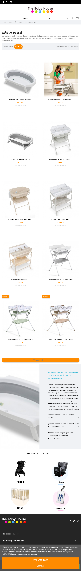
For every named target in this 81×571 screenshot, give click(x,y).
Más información (9, 554)
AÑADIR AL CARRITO (20, 105)
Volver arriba (40, 360)
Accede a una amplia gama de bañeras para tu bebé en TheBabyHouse (63, 435)
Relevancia (9, 46)
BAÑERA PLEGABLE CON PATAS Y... (61, 99)
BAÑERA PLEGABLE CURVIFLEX (20, 99)
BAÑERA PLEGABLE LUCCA (20, 159)
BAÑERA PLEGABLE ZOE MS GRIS (61, 279)
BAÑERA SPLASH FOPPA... (60, 219)
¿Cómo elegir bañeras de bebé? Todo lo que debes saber (63, 425)
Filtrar (18, 47)
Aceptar (40, 566)
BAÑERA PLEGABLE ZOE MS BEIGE (61, 339)
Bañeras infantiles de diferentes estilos (63, 416)
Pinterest (7, 2)
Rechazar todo (40, 560)
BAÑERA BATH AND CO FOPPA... (61, 159)
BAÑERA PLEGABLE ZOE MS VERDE (20, 339)
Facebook (3, 2)
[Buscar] (39, 18)
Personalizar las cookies (27, 554)
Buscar (26, 18)
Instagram (11, 2)
